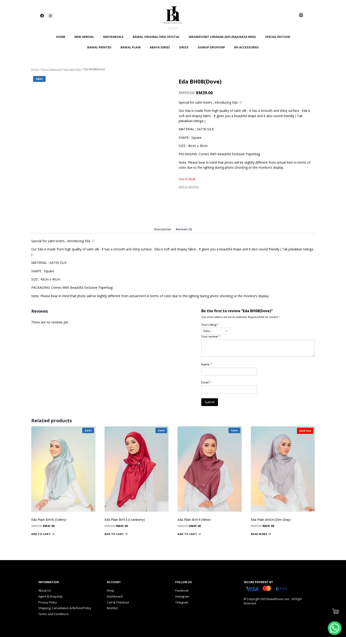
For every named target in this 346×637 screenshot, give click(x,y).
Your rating (210, 325)
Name (207, 366)
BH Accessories (246, 47)
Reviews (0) (184, 229)
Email (206, 384)
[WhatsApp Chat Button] (334, 628)
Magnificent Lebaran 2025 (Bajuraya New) (222, 37)
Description (162, 229)
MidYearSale (113, 37)
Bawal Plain (131, 47)
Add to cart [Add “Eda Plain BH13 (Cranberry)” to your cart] (116, 536)
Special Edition (277, 37)
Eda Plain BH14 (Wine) (194, 521)
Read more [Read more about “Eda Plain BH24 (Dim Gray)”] (261, 536)
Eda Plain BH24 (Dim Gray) (271, 521)
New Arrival (84, 37)
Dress (184, 47)
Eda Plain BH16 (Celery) (48, 521)
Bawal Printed (99, 47)
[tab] (162, 230)
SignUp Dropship (211, 47)
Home (60, 37)
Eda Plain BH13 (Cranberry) (125, 521)
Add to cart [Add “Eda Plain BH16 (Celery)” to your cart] (43, 536)
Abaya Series (160, 47)
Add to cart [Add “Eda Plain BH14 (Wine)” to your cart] (189, 536)
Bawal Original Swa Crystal (156, 37)
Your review (211, 338)
